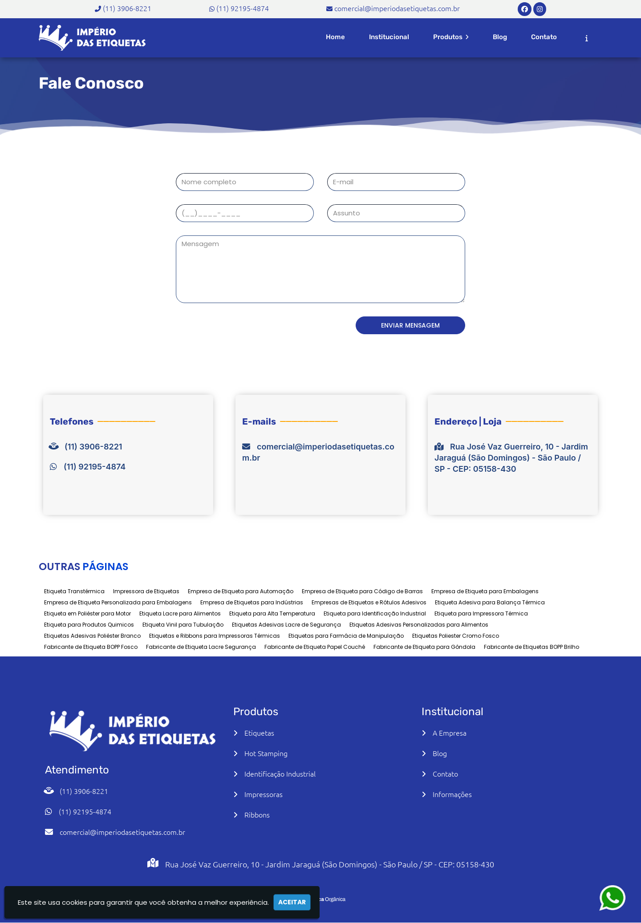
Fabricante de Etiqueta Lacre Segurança (201, 647)
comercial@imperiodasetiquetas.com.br (397, 8)
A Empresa (450, 732)
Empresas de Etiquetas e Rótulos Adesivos (369, 602)
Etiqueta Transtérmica (74, 591)
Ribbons (257, 814)
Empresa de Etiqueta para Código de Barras (362, 591)
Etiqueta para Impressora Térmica (481, 613)
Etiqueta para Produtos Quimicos (89, 624)
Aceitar (292, 902)
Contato (544, 37)
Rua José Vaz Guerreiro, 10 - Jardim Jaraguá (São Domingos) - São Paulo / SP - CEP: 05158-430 (511, 458)
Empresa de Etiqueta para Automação (240, 591)
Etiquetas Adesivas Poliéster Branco (92, 636)
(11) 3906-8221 (127, 8)
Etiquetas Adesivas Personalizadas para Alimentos (418, 624)
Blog (500, 37)
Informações (452, 794)
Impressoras (263, 794)
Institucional (389, 37)
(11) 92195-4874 (242, 8)
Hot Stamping (266, 753)
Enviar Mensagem (418, 325)
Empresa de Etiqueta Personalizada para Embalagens (118, 602)
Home (335, 37)
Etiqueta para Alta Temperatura (272, 613)
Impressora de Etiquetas (146, 591)
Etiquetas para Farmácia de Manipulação (346, 636)
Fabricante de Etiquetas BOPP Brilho (531, 647)
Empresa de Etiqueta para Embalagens (485, 591)
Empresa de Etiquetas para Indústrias (251, 602)
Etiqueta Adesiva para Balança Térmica (490, 602)
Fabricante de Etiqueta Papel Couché (314, 647)
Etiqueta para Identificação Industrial (375, 613)
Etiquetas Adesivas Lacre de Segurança (286, 624)
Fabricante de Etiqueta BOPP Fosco (91, 647)
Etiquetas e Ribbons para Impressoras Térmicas (214, 636)
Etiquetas (259, 732)
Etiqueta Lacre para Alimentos (180, 613)
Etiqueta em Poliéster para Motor (87, 613)
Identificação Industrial (280, 773)
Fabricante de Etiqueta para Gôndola (424, 647)
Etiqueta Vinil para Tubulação (182, 624)
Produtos (451, 37)
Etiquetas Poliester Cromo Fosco (455, 636)
